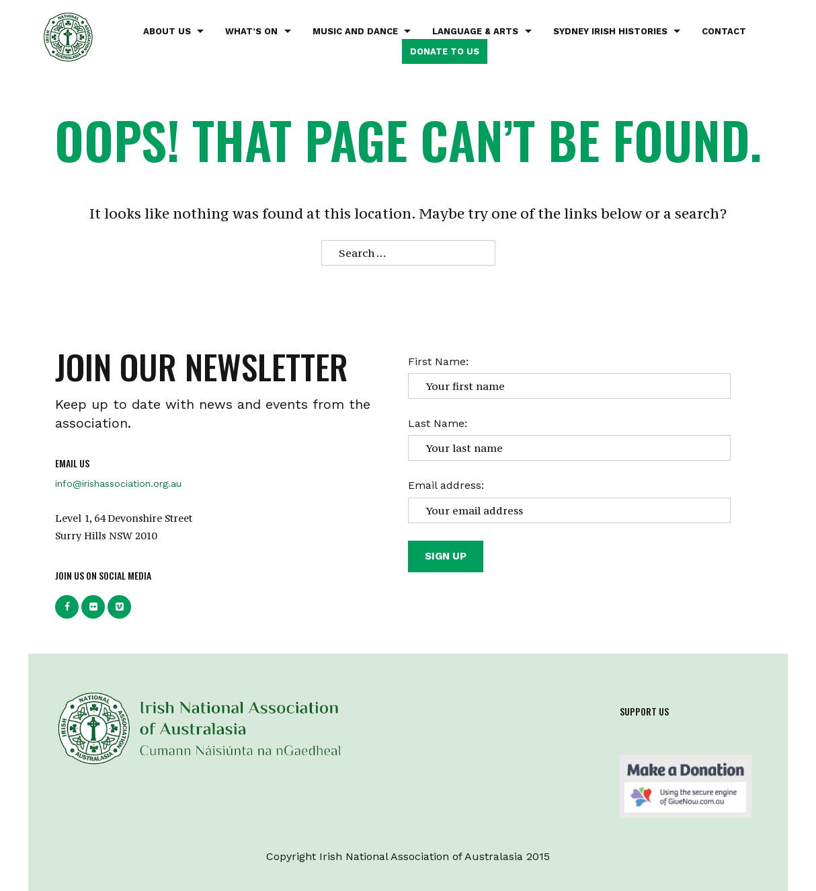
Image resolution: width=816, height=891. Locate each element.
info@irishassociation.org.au (118, 483)
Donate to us (444, 51)
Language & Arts (475, 31)
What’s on (251, 31)
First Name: (438, 361)
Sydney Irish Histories (610, 31)
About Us (167, 31)
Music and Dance (355, 31)
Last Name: (437, 423)
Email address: (446, 485)
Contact (724, 31)
